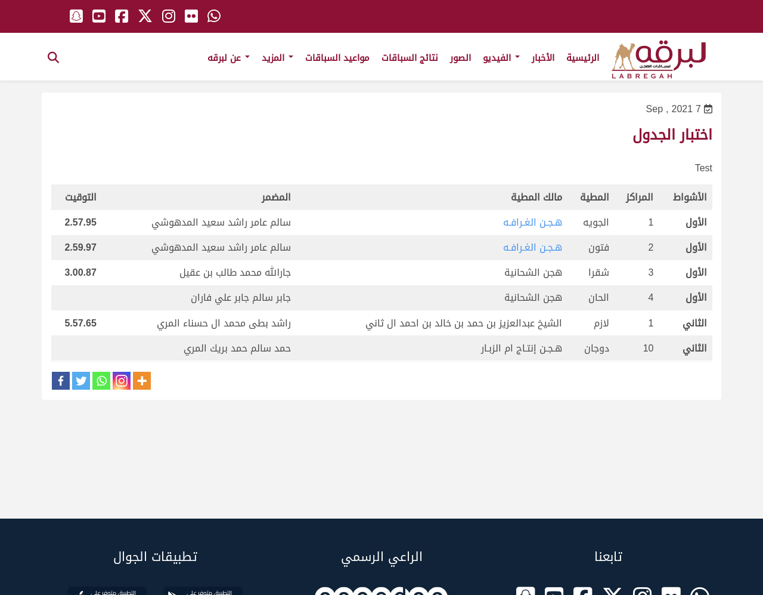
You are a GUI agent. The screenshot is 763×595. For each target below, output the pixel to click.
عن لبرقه (228, 58)
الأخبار (543, 58)
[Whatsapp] (101, 381)
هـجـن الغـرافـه (532, 222)
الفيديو (501, 58)
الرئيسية (582, 58)
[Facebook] (61, 381)
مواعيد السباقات (337, 58)
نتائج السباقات (410, 58)
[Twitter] (81, 381)
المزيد (277, 58)
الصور (460, 58)
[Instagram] (122, 381)
